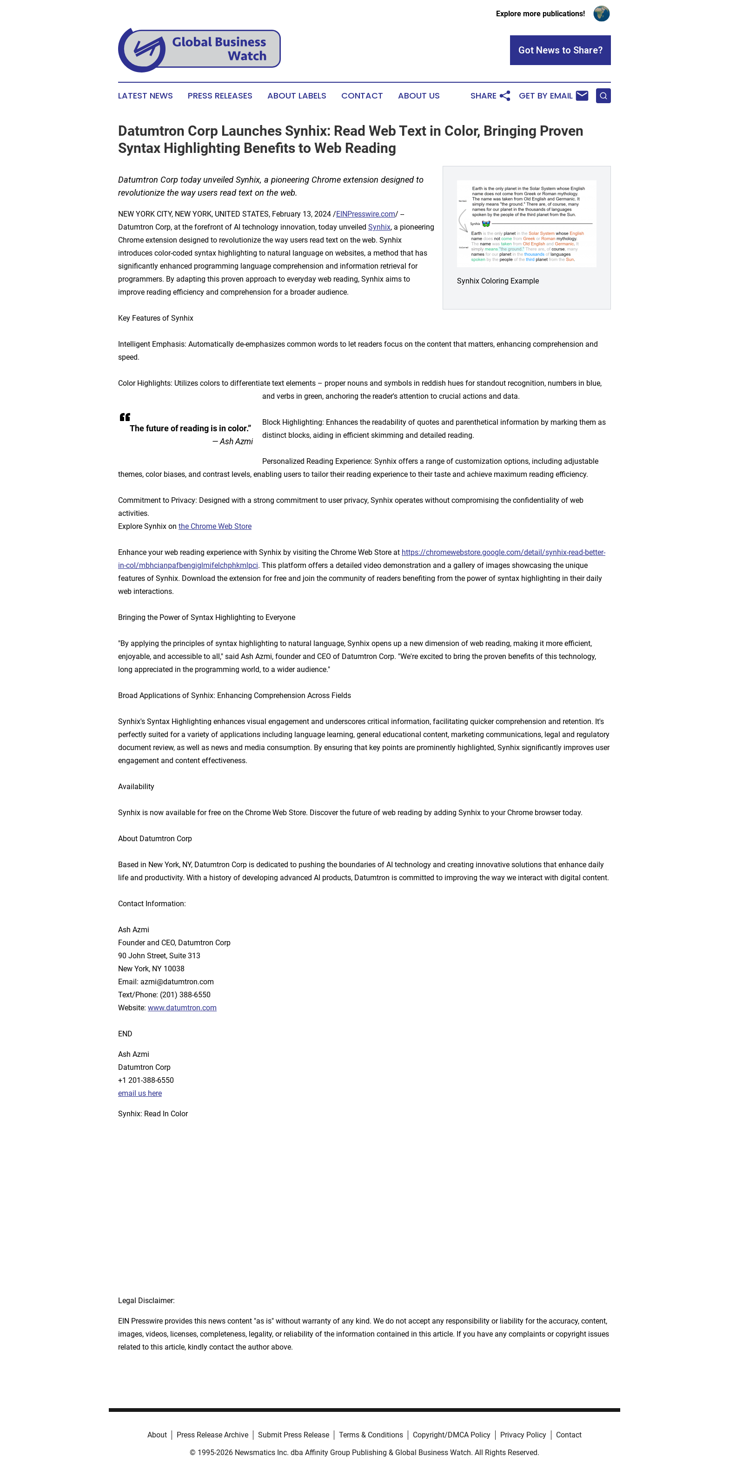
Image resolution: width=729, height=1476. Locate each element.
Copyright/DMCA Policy (451, 1434)
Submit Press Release (293, 1434)
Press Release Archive (212, 1434)
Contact (362, 96)
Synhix (379, 227)
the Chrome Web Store (215, 526)
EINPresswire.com (365, 214)
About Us (419, 96)
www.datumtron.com (182, 1007)
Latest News (145, 96)
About (157, 1434)
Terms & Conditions (371, 1434)
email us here (140, 1093)
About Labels (296, 96)
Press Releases (220, 96)
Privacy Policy (523, 1434)
